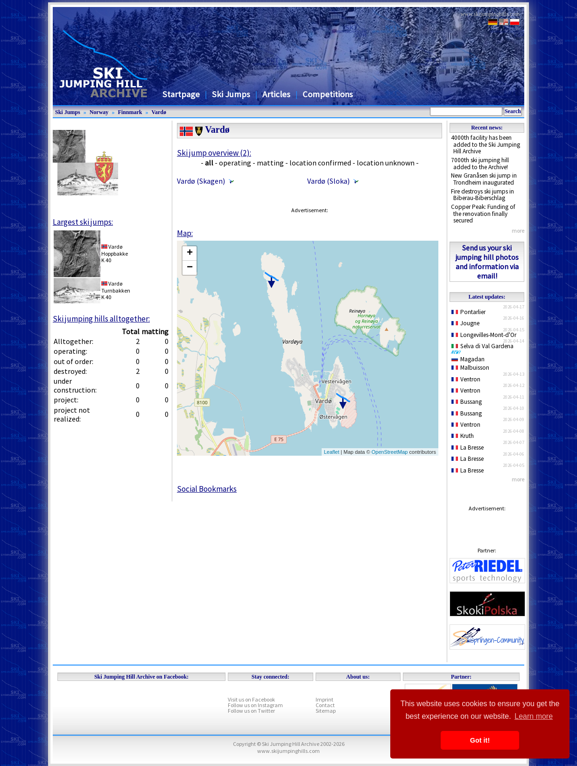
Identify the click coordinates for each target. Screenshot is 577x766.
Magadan (468, 359)
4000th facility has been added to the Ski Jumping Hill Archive (485, 144)
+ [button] (190, 253)
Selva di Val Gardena (484, 348)
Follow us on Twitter (251, 710)
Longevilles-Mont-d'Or (483, 335)
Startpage (181, 94)
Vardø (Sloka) (328, 181)
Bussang (466, 402)
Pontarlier (468, 312)
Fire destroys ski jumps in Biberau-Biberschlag (482, 194)
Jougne (465, 323)
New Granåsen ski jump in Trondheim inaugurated (484, 179)
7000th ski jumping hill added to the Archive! (480, 163)
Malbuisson (470, 368)
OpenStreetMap (390, 452)
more (518, 230)
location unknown (386, 162)
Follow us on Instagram (255, 705)
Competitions (328, 94)
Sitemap (326, 710)
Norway (99, 112)
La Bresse (467, 447)
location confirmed (320, 162)
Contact (325, 705)
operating (235, 162)
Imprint (324, 699)
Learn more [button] (533, 716)
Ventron (465, 379)
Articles (276, 94)
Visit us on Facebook (251, 699)
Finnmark (130, 112)
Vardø (158, 112)
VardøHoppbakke (114, 250)
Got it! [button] (480, 740)
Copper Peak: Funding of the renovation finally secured (483, 213)
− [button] (190, 268)
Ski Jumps (231, 94)
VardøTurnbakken (115, 287)
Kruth (462, 436)
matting (270, 162)
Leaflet (331, 452)
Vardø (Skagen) (201, 181)
